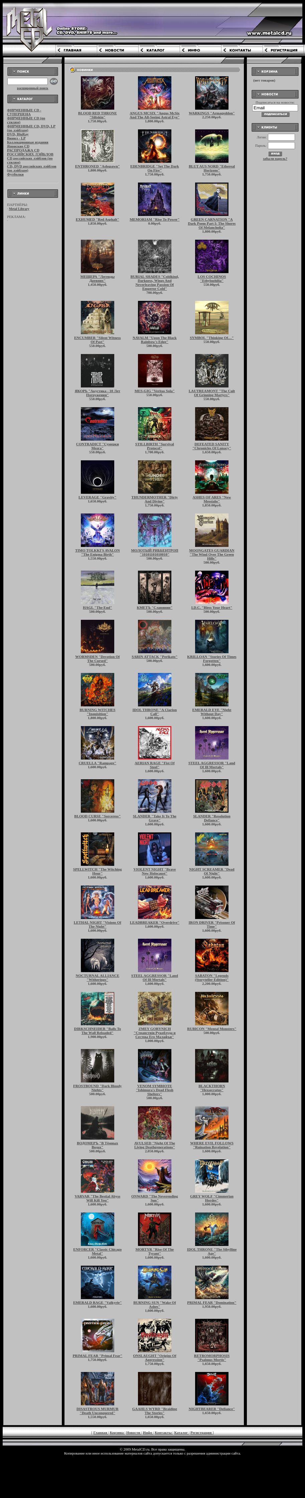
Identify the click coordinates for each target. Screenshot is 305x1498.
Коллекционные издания (27, 142)
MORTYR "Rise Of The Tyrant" (155, 1251)
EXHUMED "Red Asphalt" (97, 219)
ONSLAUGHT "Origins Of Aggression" (154, 1358)
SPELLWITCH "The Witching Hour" (97, 871)
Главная (101, 1432)
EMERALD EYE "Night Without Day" (212, 712)
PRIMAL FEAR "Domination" (211, 1302)
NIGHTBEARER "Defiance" (212, 1409)
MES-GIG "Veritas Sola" (155, 391)
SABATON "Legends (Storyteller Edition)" (211, 977)
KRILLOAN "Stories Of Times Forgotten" (211, 659)
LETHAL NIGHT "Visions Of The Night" (97, 924)
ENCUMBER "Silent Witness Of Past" (97, 340)
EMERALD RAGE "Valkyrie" (97, 1302)
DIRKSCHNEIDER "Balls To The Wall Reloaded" (97, 1031)
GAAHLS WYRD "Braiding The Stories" (154, 1411)
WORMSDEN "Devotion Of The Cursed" (97, 659)
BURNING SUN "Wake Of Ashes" (154, 1304)
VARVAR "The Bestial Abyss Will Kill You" (97, 1198)
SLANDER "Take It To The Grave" (154, 818)
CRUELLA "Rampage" (97, 763)
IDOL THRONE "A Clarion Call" (154, 712)
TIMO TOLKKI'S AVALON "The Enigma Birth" (97, 552)
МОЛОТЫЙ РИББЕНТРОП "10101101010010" (154, 552)
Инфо (148, 1432)
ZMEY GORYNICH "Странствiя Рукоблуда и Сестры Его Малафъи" (155, 1033)
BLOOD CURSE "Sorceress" (97, 816)
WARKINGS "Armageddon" (212, 113)
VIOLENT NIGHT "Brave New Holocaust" (154, 871)
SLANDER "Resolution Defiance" (212, 818)
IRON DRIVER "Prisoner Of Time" (212, 924)
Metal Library (19, 209)
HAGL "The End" (97, 607)
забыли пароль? (275, 158)
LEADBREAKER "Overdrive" (154, 922)
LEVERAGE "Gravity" (97, 497)
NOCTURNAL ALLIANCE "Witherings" (98, 977)
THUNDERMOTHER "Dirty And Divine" (154, 499)
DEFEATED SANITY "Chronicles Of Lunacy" (211, 446)
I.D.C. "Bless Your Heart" (212, 607)
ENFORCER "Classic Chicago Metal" (97, 1251)
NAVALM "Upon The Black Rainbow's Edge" (155, 340)
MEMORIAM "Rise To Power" (154, 219)
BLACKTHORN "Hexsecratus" (211, 1088)
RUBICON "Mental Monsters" (211, 1029)
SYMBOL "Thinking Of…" (212, 338)
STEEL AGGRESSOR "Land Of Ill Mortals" (211, 765)
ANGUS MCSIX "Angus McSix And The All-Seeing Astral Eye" (155, 115)
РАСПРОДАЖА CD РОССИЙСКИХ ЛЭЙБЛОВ (30, 152)
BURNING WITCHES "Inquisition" (97, 712)
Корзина (117, 1432)
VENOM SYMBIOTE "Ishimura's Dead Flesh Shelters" (154, 1090)
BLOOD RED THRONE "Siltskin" (97, 115)
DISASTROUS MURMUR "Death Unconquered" (98, 1411)
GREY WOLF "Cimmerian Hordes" (212, 1198)
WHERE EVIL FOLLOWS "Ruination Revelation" (212, 1145)
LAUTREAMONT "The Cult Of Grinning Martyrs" (212, 393)
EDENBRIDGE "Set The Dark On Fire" (154, 168)
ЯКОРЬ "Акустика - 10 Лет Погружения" (97, 393)
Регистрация (201, 1432)
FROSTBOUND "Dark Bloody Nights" (97, 1088)
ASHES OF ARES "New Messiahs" (212, 499)
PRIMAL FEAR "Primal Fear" (97, 1356)
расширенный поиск (32, 88)
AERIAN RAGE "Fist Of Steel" (154, 765)
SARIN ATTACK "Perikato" (154, 657)
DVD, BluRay (18, 134)
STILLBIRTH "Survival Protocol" (154, 446)
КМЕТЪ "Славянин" (154, 607)
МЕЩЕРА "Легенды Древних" (98, 278)
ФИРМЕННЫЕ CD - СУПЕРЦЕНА (24, 112)
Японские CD (18, 146)
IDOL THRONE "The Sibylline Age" (212, 1251)
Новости (133, 1432)
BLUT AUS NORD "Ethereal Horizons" (212, 168)
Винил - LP (16, 138)
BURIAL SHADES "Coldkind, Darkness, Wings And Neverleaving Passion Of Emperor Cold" (155, 282)
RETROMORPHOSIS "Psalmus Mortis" (212, 1358)
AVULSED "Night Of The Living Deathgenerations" (154, 1145)
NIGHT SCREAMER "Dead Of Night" (211, 871)
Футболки (15, 174)
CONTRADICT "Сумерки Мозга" (97, 446)
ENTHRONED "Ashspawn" (97, 166)
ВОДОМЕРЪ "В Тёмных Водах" (97, 1145)
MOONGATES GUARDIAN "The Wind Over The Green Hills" (211, 554)
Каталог (181, 1432)
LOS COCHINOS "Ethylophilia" (212, 278)
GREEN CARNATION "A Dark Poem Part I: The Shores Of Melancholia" (212, 223)
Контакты (163, 1432)
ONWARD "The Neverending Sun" (154, 1198)
